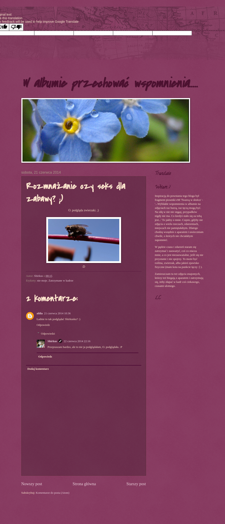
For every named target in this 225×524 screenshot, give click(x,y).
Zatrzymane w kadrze (61, 280)
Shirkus (52, 341)
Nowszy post (31, 484)
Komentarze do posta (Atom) (52, 492)
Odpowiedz (43, 325)
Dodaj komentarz (38, 368)
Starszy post (136, 484)
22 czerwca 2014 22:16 (77, 341)
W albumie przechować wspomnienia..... (109, 83)
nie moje (42, 280)
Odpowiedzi (48, 333)
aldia (40, 313)
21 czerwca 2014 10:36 (57, 313)
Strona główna (84, 484)
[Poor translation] (16, 27)
